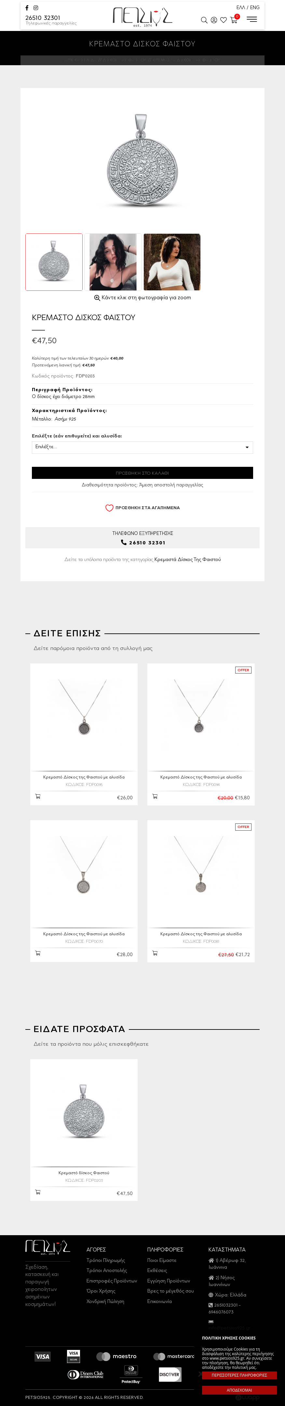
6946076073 (221, 1312)
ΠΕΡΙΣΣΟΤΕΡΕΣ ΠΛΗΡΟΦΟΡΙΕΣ (239, 1375)
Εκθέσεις (157, 1270)
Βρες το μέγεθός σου (170, 1291)
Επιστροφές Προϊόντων (112, 1281)
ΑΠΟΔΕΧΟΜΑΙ (239, 1390)
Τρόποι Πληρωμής (106, 1260)
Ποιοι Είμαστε (162, 1260)
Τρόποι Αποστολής (107, 1270)
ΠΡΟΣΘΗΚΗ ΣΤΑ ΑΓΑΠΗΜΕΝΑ (142, 508)
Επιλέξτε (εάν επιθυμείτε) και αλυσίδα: (77, 436)
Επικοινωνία (159, 1301)
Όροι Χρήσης (101, 1291)
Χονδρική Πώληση (105, 1301)
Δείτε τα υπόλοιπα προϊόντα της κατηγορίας (142, 559)
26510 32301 (51, 21)
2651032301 (226, 1305)
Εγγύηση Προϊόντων (168, 1281)
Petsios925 (142, 17)
